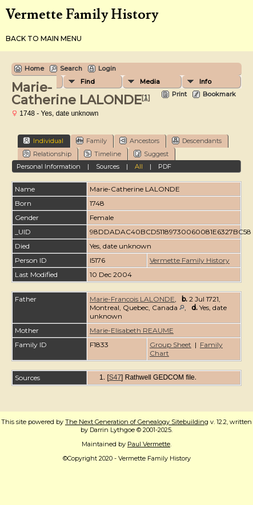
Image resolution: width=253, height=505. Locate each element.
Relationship (47, 153)
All (139, 166)
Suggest (151, 153)
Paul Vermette (148, 444)
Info (205, 81)
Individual (43, 140)
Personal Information (49, 166)
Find (88, 81)
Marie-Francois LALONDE (132, 299)
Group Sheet (170, 344)
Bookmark (219, 94)
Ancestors (139, 140)
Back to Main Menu (44, 38)
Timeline (102, 153)
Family (91, 140)
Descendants (197, 140)
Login (107, 68)
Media (150, 81)
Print (179, 94)
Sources (107, 166)
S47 (115, 377)
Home (34, 68)
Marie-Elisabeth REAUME (132, 330)
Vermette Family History (190, 260)
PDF (164, 166)
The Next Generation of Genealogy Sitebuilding (136, 422)
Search (71, 68)
